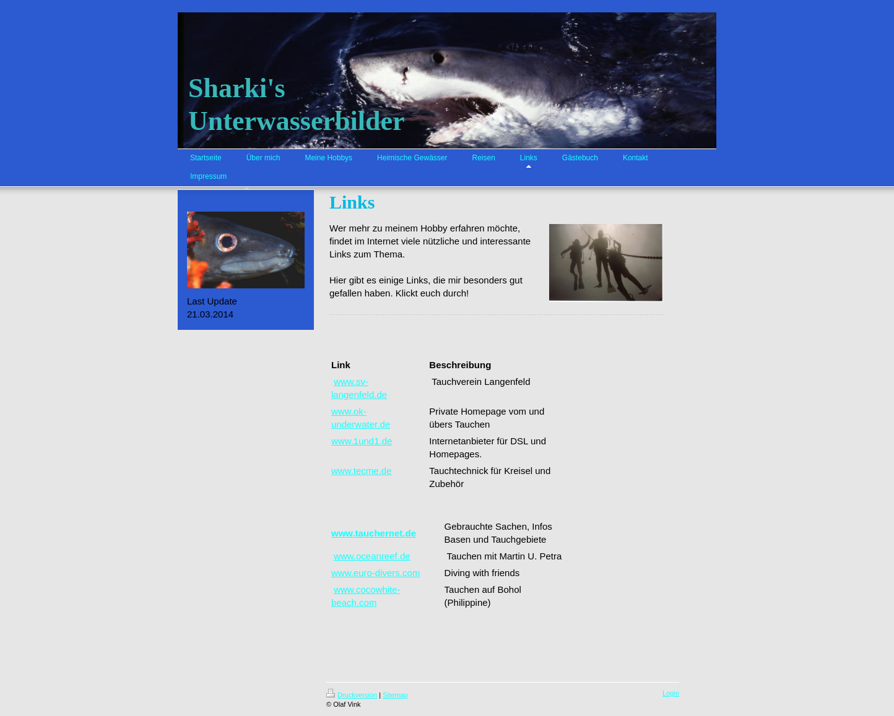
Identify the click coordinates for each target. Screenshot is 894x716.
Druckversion (351, 695)
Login (670, 693)
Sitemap (395, 695)
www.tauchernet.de (373, 533)
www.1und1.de (361, 441)
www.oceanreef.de (372, 556)
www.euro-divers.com (375, 572)
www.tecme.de (361, 470)
